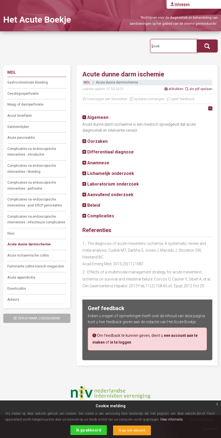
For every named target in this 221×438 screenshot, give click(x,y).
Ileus (11, 233)
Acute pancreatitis (21, 138)
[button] (95, 117)
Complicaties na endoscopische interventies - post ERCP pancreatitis (34, 202)
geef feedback (181, 99)
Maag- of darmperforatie (25, 104)
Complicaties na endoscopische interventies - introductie (31, 152)
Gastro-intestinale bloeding (27, 82)
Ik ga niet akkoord (132, 430)
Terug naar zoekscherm (37, 318)
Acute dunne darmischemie (29, 244)
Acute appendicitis (21, 277)
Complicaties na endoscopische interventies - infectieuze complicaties (36, 219)
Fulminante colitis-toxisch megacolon (35, 266)
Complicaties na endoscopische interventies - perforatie (31, 185)
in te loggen (120, 342)
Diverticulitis (16, 289)
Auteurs (13, 299)
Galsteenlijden (18, 127)
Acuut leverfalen (19, 116)
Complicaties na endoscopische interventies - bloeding (31, 169)
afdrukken (174, 89)
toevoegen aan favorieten (104, 99)
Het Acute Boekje (37, 19)
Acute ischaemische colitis (28, 255)
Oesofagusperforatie (23, 93)
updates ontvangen (147, 99)
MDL (87, 82)
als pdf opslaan (198, 89)
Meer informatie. (171, 419)
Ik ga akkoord (88, 430)
